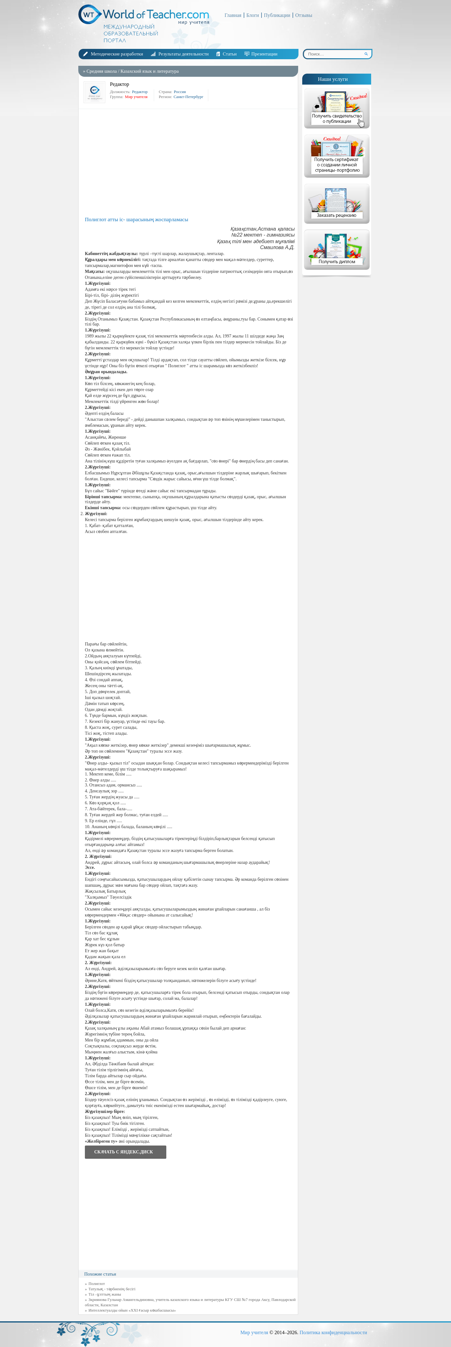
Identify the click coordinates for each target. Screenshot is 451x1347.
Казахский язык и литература (150, 71)
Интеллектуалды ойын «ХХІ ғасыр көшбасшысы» (132, 1310)
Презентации (264, 53)
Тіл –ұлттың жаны (105, 1294)
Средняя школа (101, 71)
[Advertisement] (190, 162)
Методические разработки (117, 53)
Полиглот (97, 1283)
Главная (233, 15)
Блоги (252, 15)
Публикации (277, 15)
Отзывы (303, 15)
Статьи (229, 53)
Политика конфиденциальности (333, 1332)
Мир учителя (254, 1332)
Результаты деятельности (183, 53)
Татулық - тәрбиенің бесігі (112, 1289)
